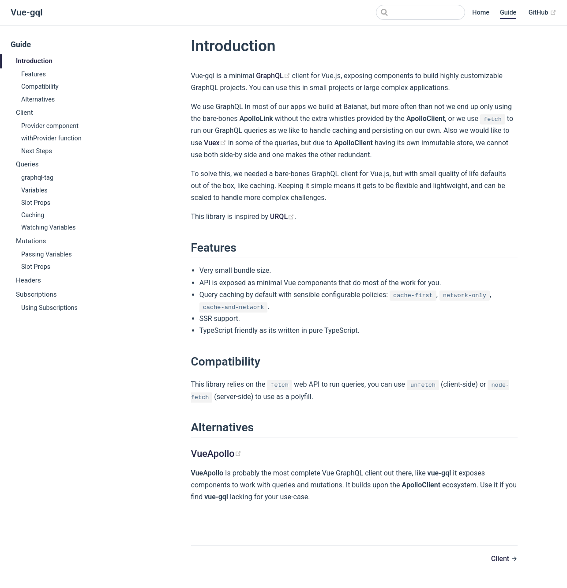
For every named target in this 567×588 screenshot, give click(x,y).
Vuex (215, 143)
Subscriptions (36, 294)
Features (33, 74)
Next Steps (36, 151)
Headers (28, 280)
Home (480, 12)
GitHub (542, 12)
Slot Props (35, 203)
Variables (34, 190)
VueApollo (216, 453)
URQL (282, 216)
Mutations (31, 241)
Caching (32, 215)
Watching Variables (48, 227)
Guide (508, 12)
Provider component (50, 126)
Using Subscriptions (49, 308)
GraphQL (273, 76)
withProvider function (51, 138)
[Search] (420, 12)
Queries (27, 164)
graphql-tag (37, 177)
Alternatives (38, 99)
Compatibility (40, 86)
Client (24, 113)
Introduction (34, 61)
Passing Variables (46, 254)
